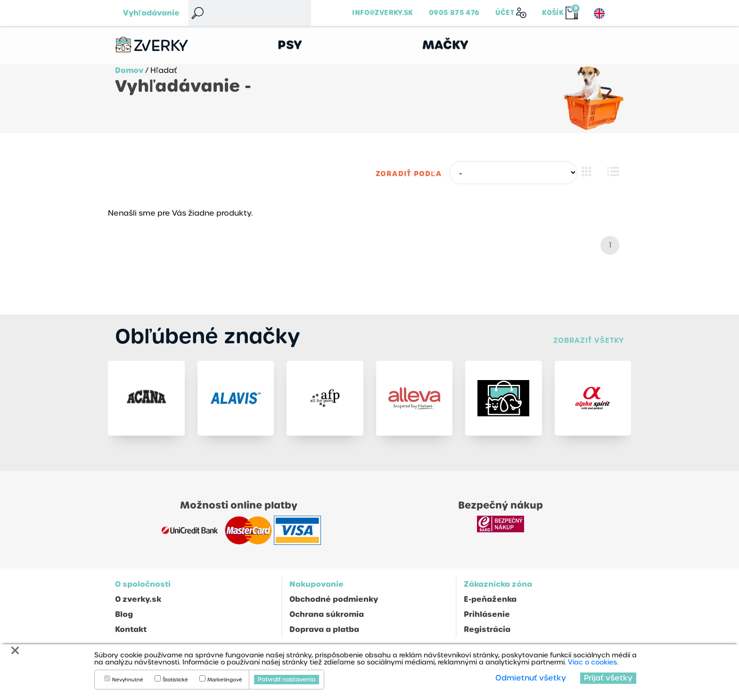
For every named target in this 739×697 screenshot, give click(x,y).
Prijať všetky (608, 678)
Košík (553, 12)
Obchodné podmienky (333, 599)
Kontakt (131, 629)
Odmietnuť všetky (530, 678)
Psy (290, 45)
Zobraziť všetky (588, 340)
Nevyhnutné (127, 680)
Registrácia (487, 629)
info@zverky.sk (382, 12)
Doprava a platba (324, 629)
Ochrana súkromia (326, 614)
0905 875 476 (454, 12)
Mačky (445, 45)
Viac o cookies (592, 662)
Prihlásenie (487, 614)
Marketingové (224, 680)
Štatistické (175, 680)
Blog (124, 614)
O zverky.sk (138, 599)
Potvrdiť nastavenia (286, 679)
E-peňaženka (490, 599)
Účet (505, 12)
